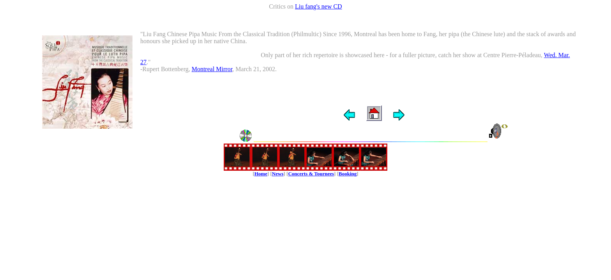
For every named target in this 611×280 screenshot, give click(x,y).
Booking (348, 174)
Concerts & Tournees (311, 174)
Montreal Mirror (212, 69)
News (278, 174)
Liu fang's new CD (318, 6)
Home (260, 174)
